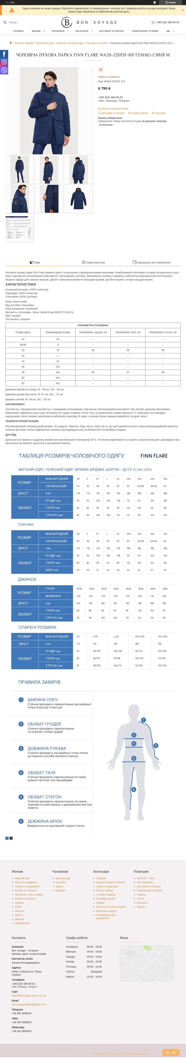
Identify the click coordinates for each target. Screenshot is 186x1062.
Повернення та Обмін (149, 890)
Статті (140, 898)
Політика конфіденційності (134, 1054)
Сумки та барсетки (107, 886)
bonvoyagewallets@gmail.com (29, 1004)
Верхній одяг (22, 878)
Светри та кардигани (27, 886)
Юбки (18, 906)
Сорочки (61, 882)
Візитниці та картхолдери (111, 906)
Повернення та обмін (145, 31)
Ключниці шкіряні (106, 911)
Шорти (19, 915)
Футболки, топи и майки (29, 894)
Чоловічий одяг (45, 43)
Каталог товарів (24, 43)
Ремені (100, 902)
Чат (171, 1052)
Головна (18, 31)
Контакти (142, 902)
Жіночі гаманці (104, 890)
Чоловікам (57, 31)
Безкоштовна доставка (115, 108)
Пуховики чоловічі (97, 43)
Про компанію (145, 882)
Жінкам (36, 31)
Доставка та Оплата (111, 31)
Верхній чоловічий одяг (70, 43)
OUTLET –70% (145, 878)
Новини (141, 894)
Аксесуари (81, 31)
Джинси (19, 919)
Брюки (59, 886)
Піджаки (60, 890)
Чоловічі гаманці (106, 894)
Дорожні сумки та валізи (110, 882)
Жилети (19, 911)
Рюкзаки (101, 878)
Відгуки (141, 906)
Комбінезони (22, 923)
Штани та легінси (25, 898)
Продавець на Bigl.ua (93, 1050)
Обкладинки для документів (106, 917)
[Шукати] (5, 22)
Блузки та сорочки (26, 890)
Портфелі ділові (105, 898)
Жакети (19, 902)
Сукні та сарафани (26, 882)
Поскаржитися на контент (106, 1054)
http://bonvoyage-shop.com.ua (29, 995)
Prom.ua (110, 1047)
